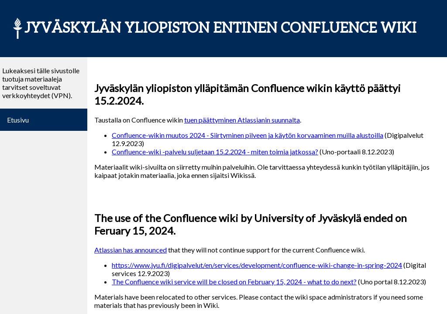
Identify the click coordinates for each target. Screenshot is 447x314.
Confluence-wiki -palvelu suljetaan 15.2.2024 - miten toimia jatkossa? (215, 151)
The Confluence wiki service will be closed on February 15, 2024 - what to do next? (234, 281)
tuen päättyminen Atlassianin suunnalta (242, 120)
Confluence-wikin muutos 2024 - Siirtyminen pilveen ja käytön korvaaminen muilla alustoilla (247, 135)
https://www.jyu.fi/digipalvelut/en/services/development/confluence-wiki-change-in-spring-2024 (257, 265)
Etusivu (18, 120)
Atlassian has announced (130, 250)
